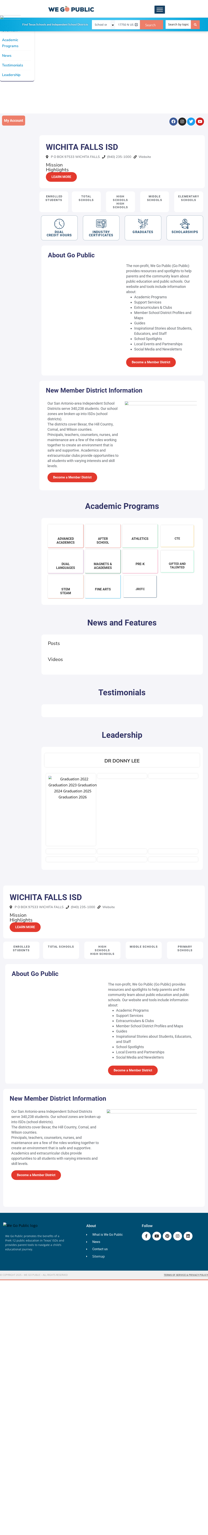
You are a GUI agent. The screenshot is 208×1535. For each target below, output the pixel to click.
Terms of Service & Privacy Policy (186, 1275)
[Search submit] (195, 24)
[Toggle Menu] (160, 10)
